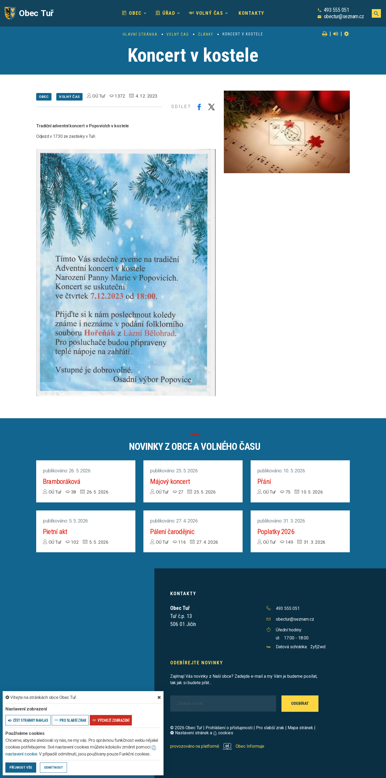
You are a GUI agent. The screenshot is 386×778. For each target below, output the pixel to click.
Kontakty (250, 13)
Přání (264, 481)
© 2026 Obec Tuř (186, 727)
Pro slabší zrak (270, 727)
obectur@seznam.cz (344, 16)
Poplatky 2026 (275, 532)
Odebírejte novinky (196, 662)
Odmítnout (53, 767)
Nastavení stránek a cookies (201, 732)
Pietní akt (55, 532)
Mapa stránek (300, 727)
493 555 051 (336, 10)
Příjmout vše (20, 767)
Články (206, 34)
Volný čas (206, 13)
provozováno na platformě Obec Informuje (217, 746)
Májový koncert (170, 481)
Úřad (165, 13)
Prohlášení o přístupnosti (229, 727)
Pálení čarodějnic (172, 532)
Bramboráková (61, 481)
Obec (132, 13)
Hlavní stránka (140, 34)
